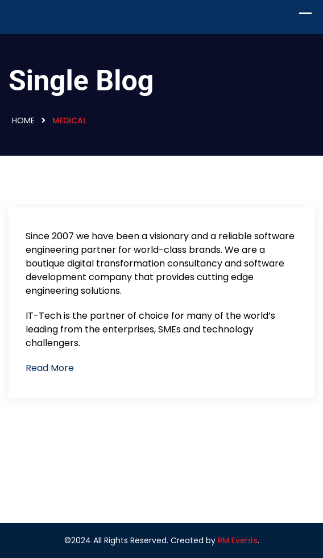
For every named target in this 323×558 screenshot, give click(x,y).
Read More (50, 367)
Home (23, 120)
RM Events (238, 540)
